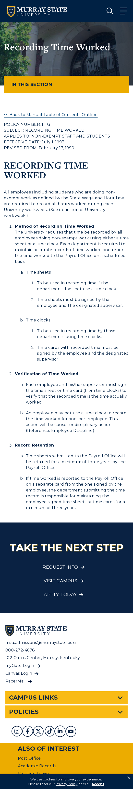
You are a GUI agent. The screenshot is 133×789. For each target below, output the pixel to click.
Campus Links (33, 697)
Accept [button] (98, 784)
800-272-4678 (20, 650)
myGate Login (19, 665)
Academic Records (37, 766)
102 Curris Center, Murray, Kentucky (42, 657)
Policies (24, 711)
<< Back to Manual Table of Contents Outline (51, 114)
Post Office (29, 758)
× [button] (129, 777)
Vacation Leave (33, 773)
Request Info (60, 567)
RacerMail (15, 681)
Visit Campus (60, 581)
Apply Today (60, 594)
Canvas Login (18, 673)
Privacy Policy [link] (66, 784)
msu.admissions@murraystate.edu (40, 642)
